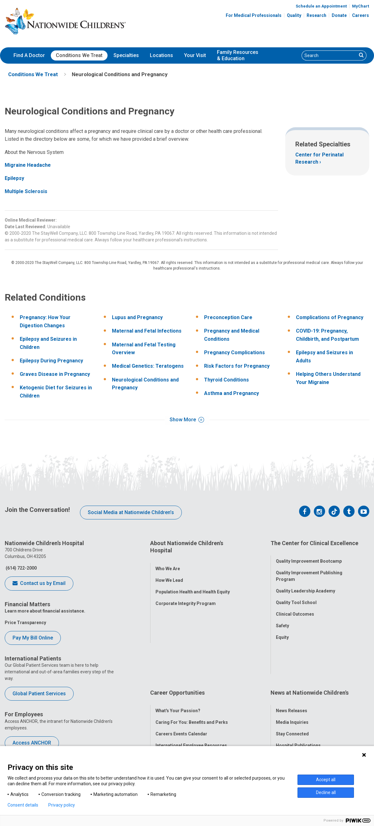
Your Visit (195, 55)
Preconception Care (228, 317)
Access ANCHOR (32, 743)
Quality (294, 15)
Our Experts (288, 711)
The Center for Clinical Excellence (314, 543)
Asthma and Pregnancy (231, 393)
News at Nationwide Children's (310, 653)
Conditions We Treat (79, 55)
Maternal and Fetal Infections (147, 331)
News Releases (291, 665)
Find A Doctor (29, 55)
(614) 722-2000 (21, 568)
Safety (282, 619)
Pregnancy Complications (234, 352)
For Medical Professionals (254, 15)
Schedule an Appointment (321, 6)
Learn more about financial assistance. (45, 610)
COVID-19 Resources (177, 734)
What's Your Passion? (177, 665)
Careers (360, 15)
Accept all (325, 779)
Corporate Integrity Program (185, 597)
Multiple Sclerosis (26, 191)
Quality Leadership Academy (305, 584)
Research (316, 15)
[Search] (329, 55)
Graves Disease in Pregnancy (55, 374)
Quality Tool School (296, 596)
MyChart (360, 6)
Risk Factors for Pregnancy (237, 366)
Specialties (126, 55)
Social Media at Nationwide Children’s (131, 512)
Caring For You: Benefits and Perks (191, 676)
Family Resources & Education (237, 55)
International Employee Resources (191, 699)
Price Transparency (25, 622)
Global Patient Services (39, 694)
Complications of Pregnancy (329, 317)
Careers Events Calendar (181, 688)
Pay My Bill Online (33, 638)
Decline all (326, 792)
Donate (339, 15)
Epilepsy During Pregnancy (51, 361)
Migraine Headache (28, 165)
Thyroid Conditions (226, 380)
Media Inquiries (292, 676)
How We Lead (169, 573)
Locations (161, 55)
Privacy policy (61, 805)
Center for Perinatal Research (319, 158)
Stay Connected (292, 688)
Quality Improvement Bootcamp (309, 554)
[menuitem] (29, 55)
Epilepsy (14, 178)
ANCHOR (164, 723)
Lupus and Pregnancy (137, 317)
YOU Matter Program (177, 711)
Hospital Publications (298, 699)
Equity (282, 631)
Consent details (23, 805)
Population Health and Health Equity (192, 585)
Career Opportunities (177, 653)
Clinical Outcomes (295, 607)
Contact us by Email (39, 583)
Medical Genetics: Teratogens (148, 366)
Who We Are (167, 562)
